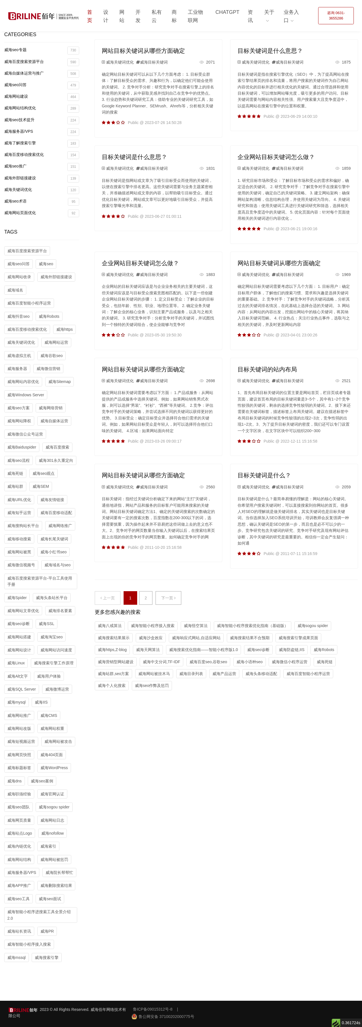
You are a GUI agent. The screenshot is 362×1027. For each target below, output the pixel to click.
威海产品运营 (224, 673)
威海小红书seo (53, 552)
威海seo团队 (18, 807)
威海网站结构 (19, 859)
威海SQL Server (21, 689)
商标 (174, 16)
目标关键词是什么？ (264, 475)
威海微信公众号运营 (25, 434)
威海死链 (15, 473)
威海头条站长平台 (52, 597)
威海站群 (15, 486)
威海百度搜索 (57, 447)
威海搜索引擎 (47, 957)
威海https (64, 329)
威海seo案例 (42, 781)
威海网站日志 (52, 820)
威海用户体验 (49, 676)
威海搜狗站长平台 (23, 525)
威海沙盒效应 (151, 638)
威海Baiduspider (21, 447)
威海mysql (16, 702)
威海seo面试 (50, 899)
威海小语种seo (249, 662)
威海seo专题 (41, 50)
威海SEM (41, 486)
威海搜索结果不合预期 (250, 638)
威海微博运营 (57, 689)
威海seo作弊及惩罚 (152, 685)
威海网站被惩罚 (54, 859)
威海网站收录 (19, 277)
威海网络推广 (60, 525)
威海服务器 (17, 368)
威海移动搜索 (19, 539)
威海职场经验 (19, 794)
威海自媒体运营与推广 (41, 74)
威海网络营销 (51, 408)
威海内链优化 (19, 846)
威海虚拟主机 (19, 355)
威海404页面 (51, 754)
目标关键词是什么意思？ (270, 50)
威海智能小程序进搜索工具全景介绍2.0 (39, 914)
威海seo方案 (18, 408)
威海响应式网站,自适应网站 (196, 638)
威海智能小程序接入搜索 (29, 944)
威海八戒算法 (110, 625)
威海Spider (17, 597)
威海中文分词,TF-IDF (161, 662)
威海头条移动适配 (261, 673)
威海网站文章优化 (23, 610)
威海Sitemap (59, 381)
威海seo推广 (41, 167)
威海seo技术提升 (41, 120)
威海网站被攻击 (58, 741)
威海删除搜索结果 (56, 885)
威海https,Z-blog (112, 649)
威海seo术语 (41, 202)
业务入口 (291, 16)
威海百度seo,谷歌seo (208, 662)
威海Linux (16, 663)
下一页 (168, 598)
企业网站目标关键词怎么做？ (276, 157)
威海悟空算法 (196, 625)
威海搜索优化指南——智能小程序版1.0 (203, 649)
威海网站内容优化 (23, 381)
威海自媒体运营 (54, 421)
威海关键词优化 (41, 190)
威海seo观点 (44, 473)
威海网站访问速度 (56, 650)
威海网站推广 (19, 715)
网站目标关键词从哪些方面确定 (143, 50)
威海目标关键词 (154, 62)
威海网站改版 (19, 728)
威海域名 (15, 290)
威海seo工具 (18, 899)
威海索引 (48, 846)
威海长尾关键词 (54, 539)
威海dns (14, 781)
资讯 (250, 16)
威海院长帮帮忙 (59, 872)
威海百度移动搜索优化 (41, 155)
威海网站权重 (52, 728)
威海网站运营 (56, 342)
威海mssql (16, 957)
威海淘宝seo (51, 637)
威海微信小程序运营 (289, 662)
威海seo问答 (41, 85)
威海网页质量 (19, 820)
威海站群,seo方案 (113, 673)
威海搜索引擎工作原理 (54, 663)
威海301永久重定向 (56, 460)
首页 (89, 16)
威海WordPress (54, 767)
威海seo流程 (18, 460)
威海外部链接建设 (41, 178)
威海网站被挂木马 (154, 673)
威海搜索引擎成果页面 (298, 638)
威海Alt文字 (17, 676)
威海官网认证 (52, 794)
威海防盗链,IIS (292, 649)
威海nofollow (52, 833)
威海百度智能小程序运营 (29, 303)
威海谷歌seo (51, 355)
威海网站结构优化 (41, 108)
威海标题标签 (19, 767)
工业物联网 (195, 16)
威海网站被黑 (19, 552)
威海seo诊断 (18, 623)
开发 (138, 16)
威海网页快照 (19, 754)
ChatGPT (228, 12)
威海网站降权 (19, 421)
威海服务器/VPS (41, 132)
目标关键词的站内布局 (267, 369)
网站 (121, 16)
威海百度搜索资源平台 (41, 62)
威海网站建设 (41, 97)
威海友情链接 (52, 499)
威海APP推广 (19, 885)
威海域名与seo (57, 565)
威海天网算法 (148, 649)
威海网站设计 (19, 650)
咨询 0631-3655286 (336, 16)
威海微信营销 (48, 368)
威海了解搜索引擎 (41, 143)
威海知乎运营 (19, 512)
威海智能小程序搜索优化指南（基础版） (252, 625)
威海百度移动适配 (56, 512)
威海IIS (41, 702)
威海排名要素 (60, 610)
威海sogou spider (54, 807)
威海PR (47, 931)
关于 (269, 12)
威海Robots (49, 316)
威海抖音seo (18, 316)
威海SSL (46, 623)
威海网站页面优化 (41, 213)
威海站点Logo (19, 833)
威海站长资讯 (19, 931)
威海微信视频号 (21, 565)
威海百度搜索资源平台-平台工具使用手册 (39, 581)
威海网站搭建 (19, 637)
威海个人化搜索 (112, 685)
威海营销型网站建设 (115, 662)
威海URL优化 (19, 499)
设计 (105, 16)
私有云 (157, 16)
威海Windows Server (25, 395)
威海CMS (48, 715)
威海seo (46, 264)
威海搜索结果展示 (114, 638)
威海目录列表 (191, 673)
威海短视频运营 (21, 741)
